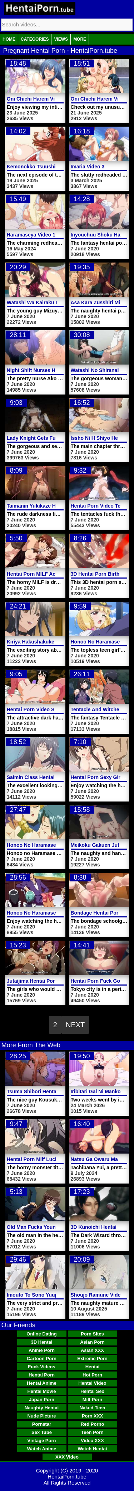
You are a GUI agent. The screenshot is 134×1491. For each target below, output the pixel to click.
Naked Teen (92, 1407)
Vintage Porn (42, 1440)
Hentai (92, 1366)
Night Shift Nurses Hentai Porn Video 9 (53, 370)
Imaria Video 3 (88, 166)
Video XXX (92, 1440)
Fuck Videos (41, 1366)
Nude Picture (41, 1416)
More (79, 39)
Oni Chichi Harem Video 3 (37, 99)
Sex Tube (41, 1432)
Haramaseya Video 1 (31, 235)
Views (61, 39)
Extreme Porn (92, 1358)
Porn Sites (92, 1334)
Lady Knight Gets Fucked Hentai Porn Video (59, 438)
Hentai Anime (41, 1383)
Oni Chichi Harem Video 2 (101, 99)
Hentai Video (92, 1383)
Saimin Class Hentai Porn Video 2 (46, 777)
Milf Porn (93, 1399)
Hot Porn (92, 1375)
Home (9, 39)
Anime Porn (42, 1350)
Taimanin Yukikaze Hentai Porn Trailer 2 (54, 506)
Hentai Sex (92, 1391)
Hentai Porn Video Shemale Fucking (49, 709)
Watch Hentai (92, 1448)
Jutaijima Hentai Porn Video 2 (42, 981)
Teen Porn (92, 1432)
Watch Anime (41, 1448)
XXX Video (67, 1457)
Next (75, 1025)
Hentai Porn (42, 1375)
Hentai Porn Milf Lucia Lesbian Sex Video (56, 1159)
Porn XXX (92, 1416)
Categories (35, 39)
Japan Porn (41, 1399)
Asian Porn (92, 1342)
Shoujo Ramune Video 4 (99, 1295)
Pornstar (41, 1424)
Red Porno (92, 1424)
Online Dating (41, 1334)
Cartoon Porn (41, 1358)
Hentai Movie (41, 1391)
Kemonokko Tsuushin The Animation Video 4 (60, 166)
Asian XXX (92, 1350)
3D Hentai (42, 1342)
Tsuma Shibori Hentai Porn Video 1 (48, 1091)
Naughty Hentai (42, 1407)
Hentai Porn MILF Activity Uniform (47, 574)
